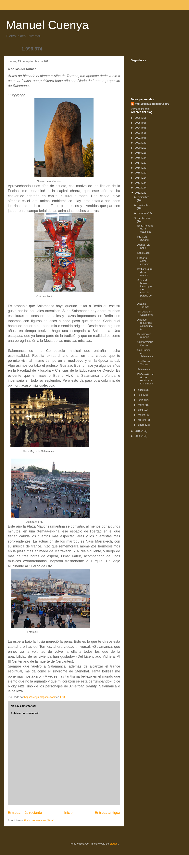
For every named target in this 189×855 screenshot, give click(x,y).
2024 (138, 127)
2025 (138, 122)
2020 (138, 147)
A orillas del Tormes (143, 363)
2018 (138, 157)
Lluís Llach (143, 252)
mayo (141, 404)
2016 (138, 167)
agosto (142, 389)
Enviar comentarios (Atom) (39, 820)
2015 (138, 172)
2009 (138, 435)
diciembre (143, 197)
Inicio (68, 813)
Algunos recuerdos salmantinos (145, 324)
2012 (138, 187)
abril (141, 409)
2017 (138, 162)
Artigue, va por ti (143, 246)
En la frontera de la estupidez (145, 228)
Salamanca (143, 369)
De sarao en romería (144, 336)
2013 (138, 182)
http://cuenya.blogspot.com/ (152, 103)
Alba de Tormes (143, 305)
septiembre (144, 218)
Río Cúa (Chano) (143, 238)
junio (141, 399)
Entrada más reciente (25, 813)
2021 (138, 142)
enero (141, 424)
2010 (138, 431)
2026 (138, 117)
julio (140, 394)
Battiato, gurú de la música (144, 272)
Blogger (113, 843)
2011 (138, 192)
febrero (142, 419)
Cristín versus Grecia (145, 343)
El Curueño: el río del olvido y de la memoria (145, 379)
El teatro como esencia (143, 261)
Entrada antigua (107, 813)
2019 (138, 152)
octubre (142, 213)
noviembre (144, 205)
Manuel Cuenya (47, 25)
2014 (138, 177)
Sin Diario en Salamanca (145, 313)
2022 (138, 137)
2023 (138, 132)
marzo (142, 414)
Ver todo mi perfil (140, 108)
